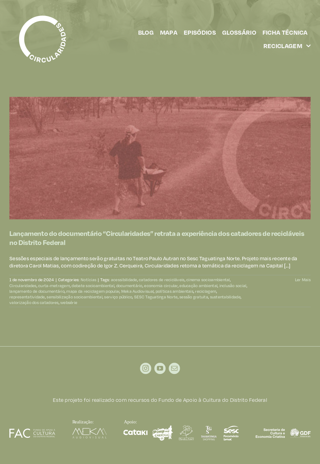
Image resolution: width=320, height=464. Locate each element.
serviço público (118, 297)
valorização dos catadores (34, 302)
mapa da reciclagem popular (92, 291)
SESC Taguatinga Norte (156, 297)
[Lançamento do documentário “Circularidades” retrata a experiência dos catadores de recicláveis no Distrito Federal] (160, 158)
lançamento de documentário (37, 291)
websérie (68, 302)
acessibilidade (124, 279)
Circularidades (23, 285)
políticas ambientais (174, 291)
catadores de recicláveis (161, 279)
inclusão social (233, 285)
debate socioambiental (93, 285)
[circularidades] (42, 18)
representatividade (27, 297)
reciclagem (205, 291)
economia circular (161, 285)
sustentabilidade (225, 297)
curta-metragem (54, 285)
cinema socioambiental (208, 279)
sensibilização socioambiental (74, 297)
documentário (129, 285)
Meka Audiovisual (137, 291)
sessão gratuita (193, 297)
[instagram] (145, 368)
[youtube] (160, 368)
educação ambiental (198, 285)
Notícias (88, 279)
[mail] (174, 368)
